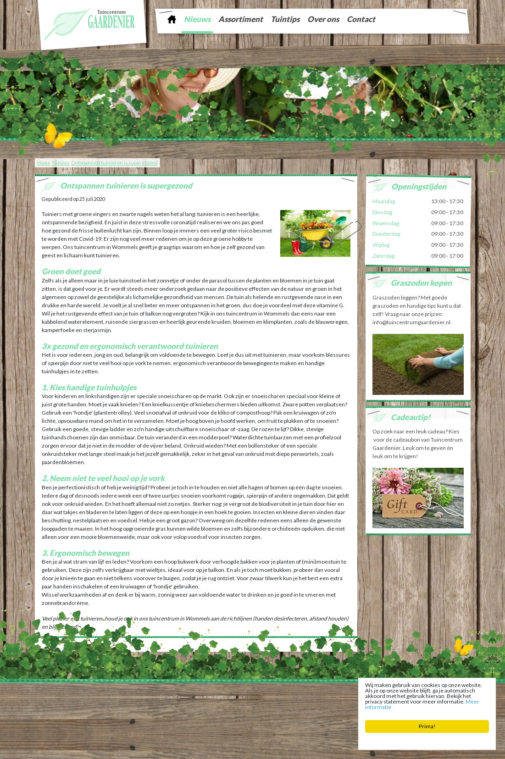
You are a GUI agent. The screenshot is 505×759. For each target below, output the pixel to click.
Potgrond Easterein (265, 708)
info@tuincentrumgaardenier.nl (240, 694)
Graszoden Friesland (118, 701)
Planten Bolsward (183, 708)
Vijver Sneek (300, 701)
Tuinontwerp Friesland (70, 701)
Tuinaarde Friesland (163, 701)
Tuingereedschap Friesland (215, 701)
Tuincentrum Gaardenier (65, 694)
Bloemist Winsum (224, 708)
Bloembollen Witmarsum (315, 708)
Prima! (427, 726)
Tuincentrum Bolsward (138, 708)
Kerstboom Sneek (265, 701)
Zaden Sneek (330, 701)
